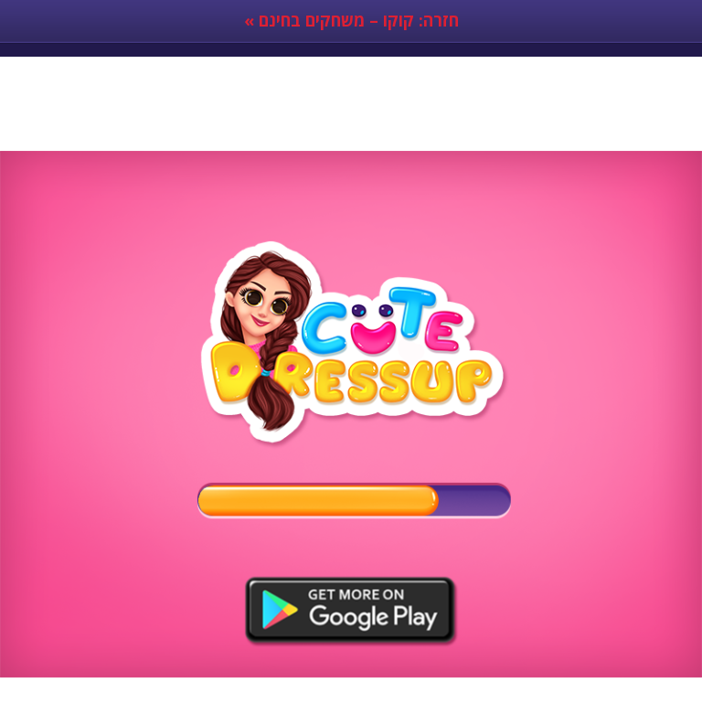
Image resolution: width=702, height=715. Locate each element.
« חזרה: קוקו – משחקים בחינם (351, 20)
